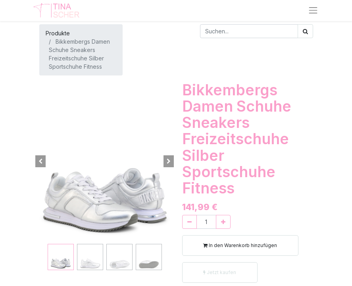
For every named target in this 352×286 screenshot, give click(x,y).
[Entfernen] (189, 222)
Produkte (58, 33)
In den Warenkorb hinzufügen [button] (240, 245)
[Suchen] (305, 31)
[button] (40, 161)
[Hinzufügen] (223, 222)
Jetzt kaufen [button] (219, 272)
